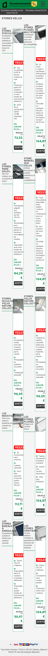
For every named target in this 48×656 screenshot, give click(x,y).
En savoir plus (17, 127)
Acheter (19, 147)
